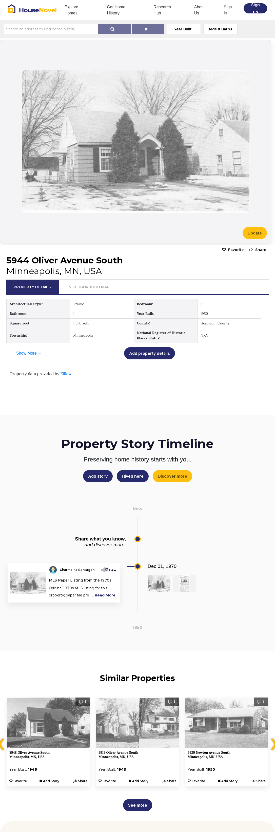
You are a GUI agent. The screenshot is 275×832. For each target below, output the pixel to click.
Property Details (32, 287)
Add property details (149, 353)
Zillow (65, 373)
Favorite (236, 249)
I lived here (133, 476)
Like (111, 570)
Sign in (228, 10)
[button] (256, 250)
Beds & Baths (219, 29)
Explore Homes (71, 10)
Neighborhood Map (89, 287)
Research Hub (162, 10)
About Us (199, 10)
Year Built (183, 29)
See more (137, 805)
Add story (98, 476)
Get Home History (116, 10)
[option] (48, 742)
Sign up (255, 8)
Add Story (51, 781)
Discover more (172, 476)
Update (255, 233)
